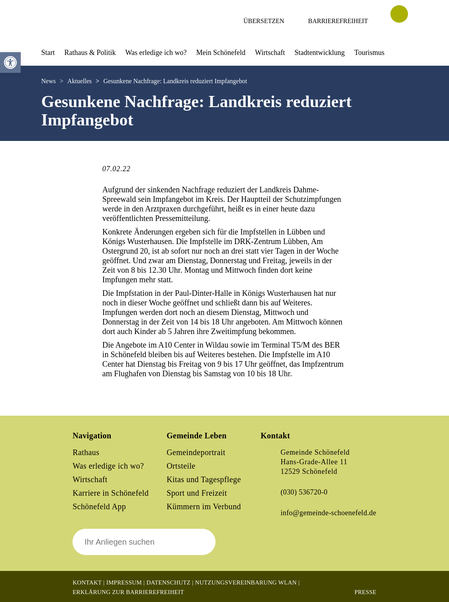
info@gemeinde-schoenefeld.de (328, 513)
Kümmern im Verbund (204, 506)
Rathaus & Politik (90, 53)
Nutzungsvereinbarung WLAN (246, 582)
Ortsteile (181, 465)
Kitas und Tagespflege (204, 479)
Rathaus (86, 452)
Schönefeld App (99, 506)
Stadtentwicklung (319, 53)
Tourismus (369, 53)
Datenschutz (168, 582)
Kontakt (87, 582)
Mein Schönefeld (220, 53)
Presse (365, 592)
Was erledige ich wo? (156, 53)
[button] (10, 62)
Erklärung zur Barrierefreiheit (128, 592)
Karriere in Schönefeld (111, 493)
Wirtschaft (270, 53)
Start (48, 53)
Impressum (124, 582)
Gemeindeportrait (196, 452)
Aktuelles (79, 81)
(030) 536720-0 (303, 492)
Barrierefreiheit (338, 21)
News (48, 81)
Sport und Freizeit (197, 493)
